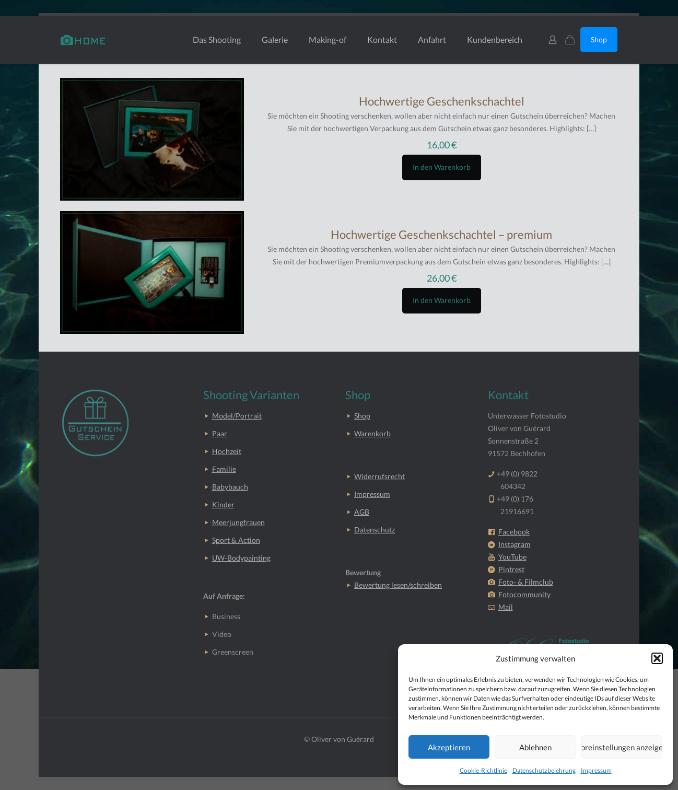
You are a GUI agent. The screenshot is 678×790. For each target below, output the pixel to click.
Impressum (596, 770)
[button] (657, 658)
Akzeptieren (449, 747)
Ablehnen (535, 747)
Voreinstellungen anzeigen (621, 747)
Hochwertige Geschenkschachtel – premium (441, 234)
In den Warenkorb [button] (442, 166)
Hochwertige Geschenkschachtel (441, 101)
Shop (599, 39)
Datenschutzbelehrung (544, 770)
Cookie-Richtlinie (483, 770)
